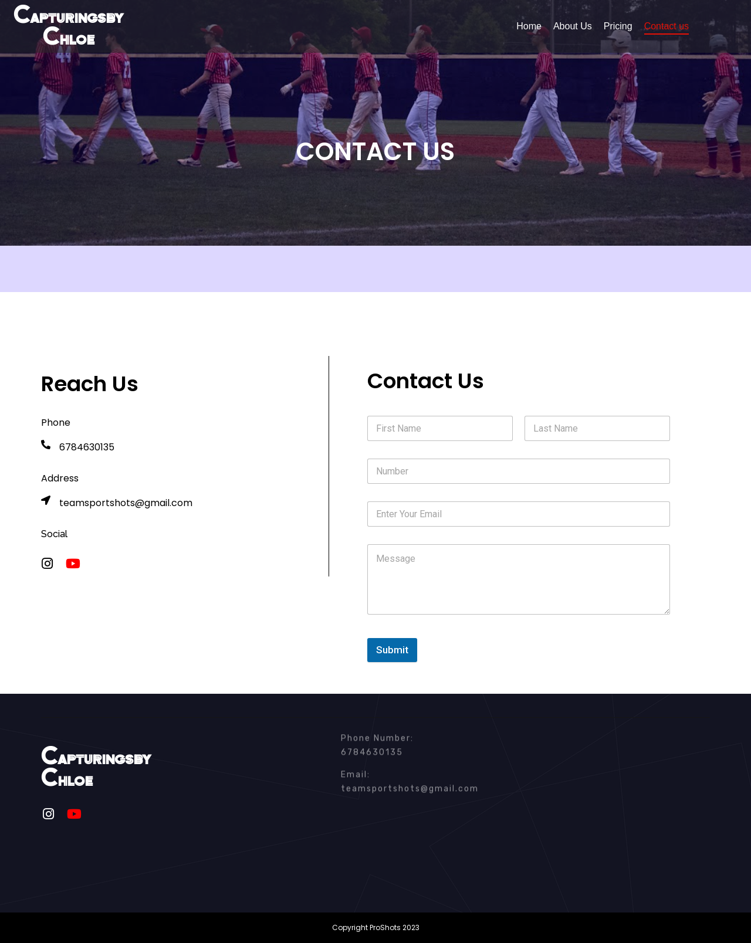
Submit (392, 650)
